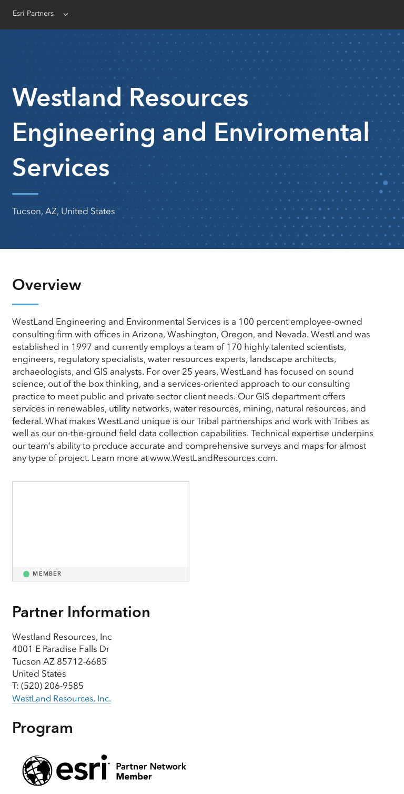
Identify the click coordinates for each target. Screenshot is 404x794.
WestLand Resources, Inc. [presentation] (64, 698)
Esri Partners (35, 13)
